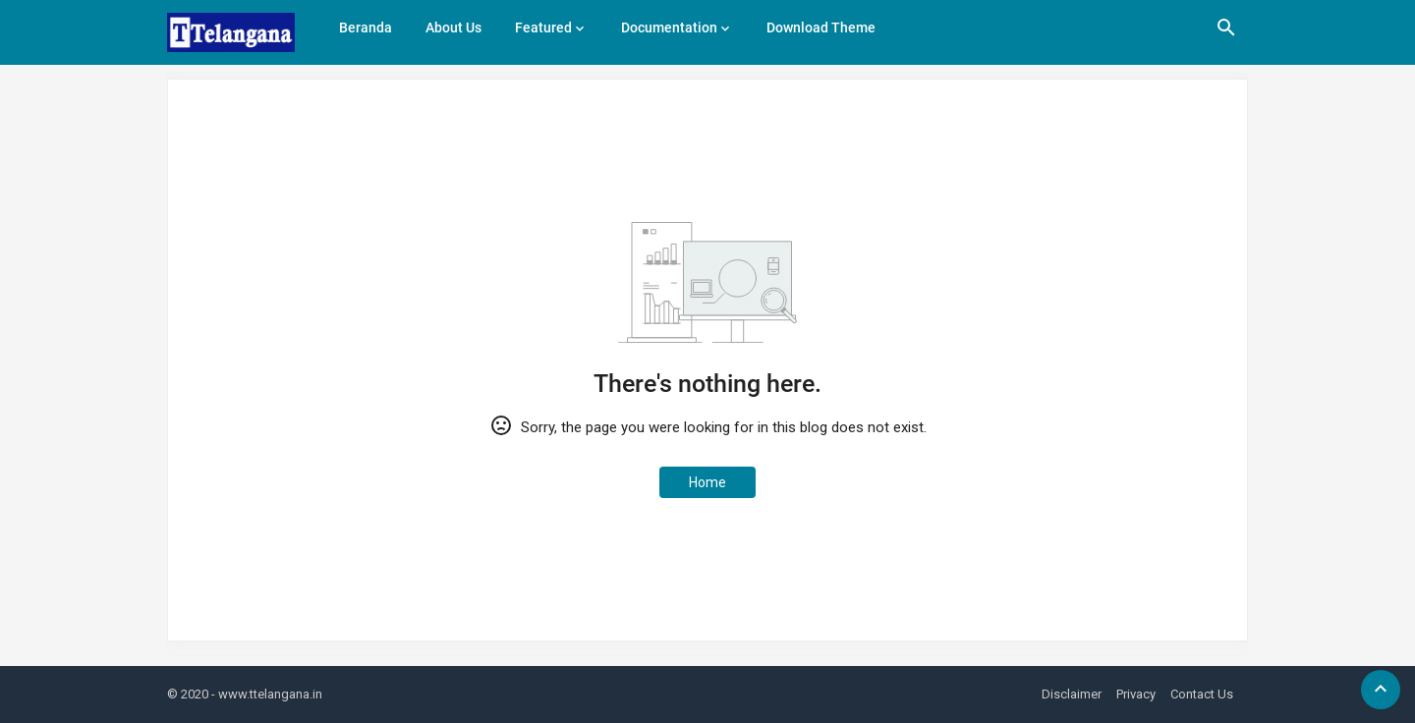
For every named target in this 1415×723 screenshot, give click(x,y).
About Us (453, 27)
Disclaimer (1072, 694)
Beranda (365, 27)
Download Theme (821, 27)
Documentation (669, 27)
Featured (543, 27)
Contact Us (1201, 694)
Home (707, 482)
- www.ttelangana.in (266, 694)
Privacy (1136, 694)
